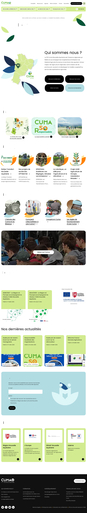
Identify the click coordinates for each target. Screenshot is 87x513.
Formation (26, 488)
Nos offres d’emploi (70, 500)
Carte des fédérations (76, 3)
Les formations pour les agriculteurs (31, 496)
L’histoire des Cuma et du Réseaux (10, 221)
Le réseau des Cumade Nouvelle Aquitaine (16, 137)
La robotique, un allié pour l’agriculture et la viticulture (60, 172)
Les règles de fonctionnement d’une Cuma (73, 221)
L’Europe (28, 445)
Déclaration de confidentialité (60, 507)
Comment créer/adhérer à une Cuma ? (32, 221)
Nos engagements (5, 496)
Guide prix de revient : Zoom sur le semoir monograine (10, 340)
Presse (60, 3)
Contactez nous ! (79, 481)
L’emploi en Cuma (53, 219)
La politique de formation (29, 498)
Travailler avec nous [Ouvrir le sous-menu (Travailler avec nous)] (58, 9)
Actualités (33, 3)
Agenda (46, 3)
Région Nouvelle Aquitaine (9, 446)
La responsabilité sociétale (42, 136)
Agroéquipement (50, 488)
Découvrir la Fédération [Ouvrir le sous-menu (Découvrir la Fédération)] (9, 9)
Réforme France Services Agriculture (75, 339)
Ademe (71, 445)
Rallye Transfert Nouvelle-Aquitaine (7, 171)
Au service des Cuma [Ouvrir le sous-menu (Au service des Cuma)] (43, 9)
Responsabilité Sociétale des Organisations (30, 340)
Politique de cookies (47, 507)
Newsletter (66, 3)
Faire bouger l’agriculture (68, 136)
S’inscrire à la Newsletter (74, 88)
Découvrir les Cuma (74, 79)
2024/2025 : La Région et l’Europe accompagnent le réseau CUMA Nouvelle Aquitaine (38, 296)
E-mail (10, 388)
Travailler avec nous (73, 488)
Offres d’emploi (53, 3)
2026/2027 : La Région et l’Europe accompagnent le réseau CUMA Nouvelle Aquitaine (12, 296)
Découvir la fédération (54, 79)
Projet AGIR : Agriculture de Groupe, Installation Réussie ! (76, 173)
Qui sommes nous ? (7, 488)
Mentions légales (37, 507)
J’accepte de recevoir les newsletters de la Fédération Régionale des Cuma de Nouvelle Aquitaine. (24, 401)
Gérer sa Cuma (54, 88)
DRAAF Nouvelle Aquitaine (52, 446)
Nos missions (4, 494)
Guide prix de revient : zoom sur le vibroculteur (53, 340)
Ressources (40, 3)
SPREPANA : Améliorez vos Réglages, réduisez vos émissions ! (43, 172)
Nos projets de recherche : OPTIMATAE (24, 171)
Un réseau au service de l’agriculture (10, 492)
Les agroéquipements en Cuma (52, 494)
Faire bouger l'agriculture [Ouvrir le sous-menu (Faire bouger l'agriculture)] (27, 9)
